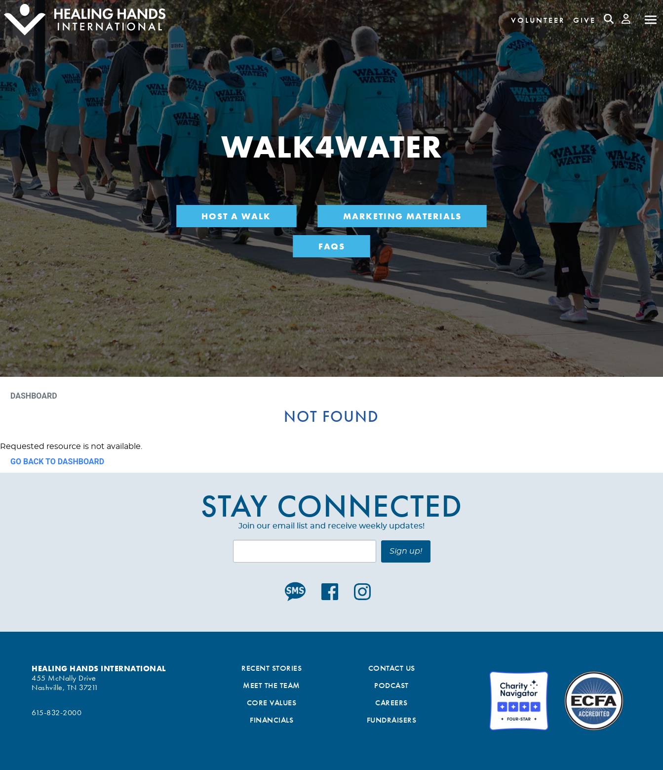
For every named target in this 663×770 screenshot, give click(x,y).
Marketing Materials (402, 216)
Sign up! (406, 551)
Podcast (391, 685)
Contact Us (391, 668)
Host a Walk (236, 216)
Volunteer (538, 20)
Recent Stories (271, 668)
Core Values (272, 702)
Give (584, 20)
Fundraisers (392, 720)
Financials (271, 720)
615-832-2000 (56, 712)
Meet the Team (271, 685)
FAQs (331, 246)
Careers (391, 702)
